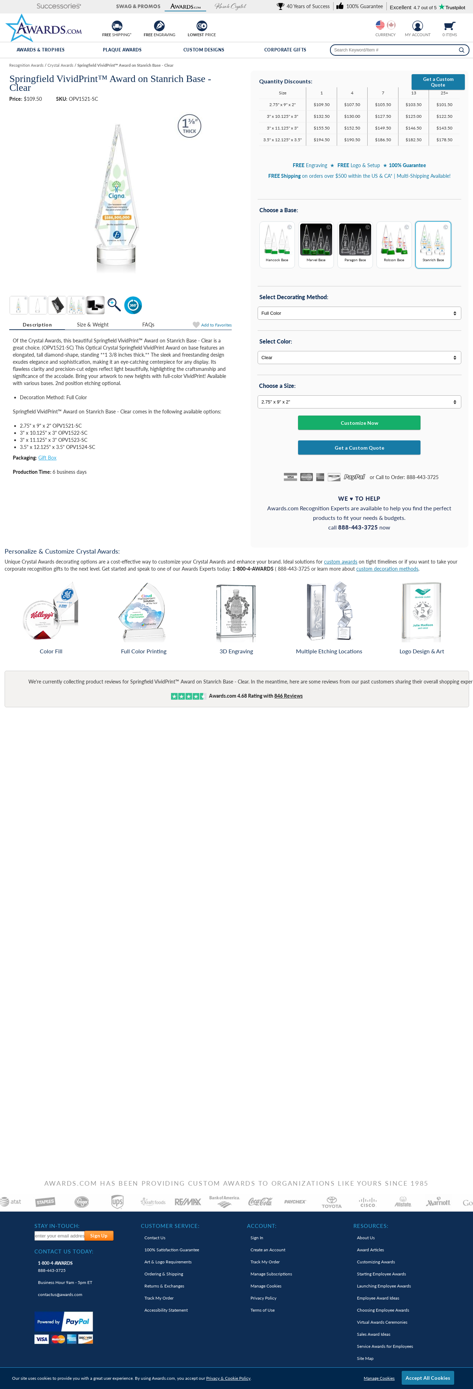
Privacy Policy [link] (263, 1298)
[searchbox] (399, 50)
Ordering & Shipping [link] (163, 1274)
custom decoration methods (387, 569)
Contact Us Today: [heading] (64, 1251)
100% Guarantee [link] (171, 1249)
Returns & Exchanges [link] (164, 1286)
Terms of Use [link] (263, 1310)
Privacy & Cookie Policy (228, 1378)
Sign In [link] (257, 1237)
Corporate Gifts (285, 50)
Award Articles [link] (370, 1249)
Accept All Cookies (428, 1378)
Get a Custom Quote (438, 82)
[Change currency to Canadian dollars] (391, 25)
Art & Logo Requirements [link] (168, 1261)
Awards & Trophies (41, 50)
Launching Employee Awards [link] (384, 1286)
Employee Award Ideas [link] (378, 1298)
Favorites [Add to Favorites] (216, 325)
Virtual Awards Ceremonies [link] (382, 1322)
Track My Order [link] (159, 1298)
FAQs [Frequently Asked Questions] (148, 325)
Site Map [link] (365, 1358)
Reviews (288, 696)
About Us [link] (366, 1237)
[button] (28, 6)
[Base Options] (359, 247)
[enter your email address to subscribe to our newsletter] (59, 1236)
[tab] (37, 325)
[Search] (461, 50)
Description (37, 325)
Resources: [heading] (371, 1226)
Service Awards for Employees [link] (385, 1346)
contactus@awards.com (60, 1294)
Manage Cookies (379, 1378)
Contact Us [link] (154, 1237)
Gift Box (47, 458)
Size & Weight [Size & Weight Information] (93, 325)
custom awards (340, 562)
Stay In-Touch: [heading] (57, 1226)
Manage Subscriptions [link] (271, 1274)
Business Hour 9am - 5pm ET (65, 1282)
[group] (386, 25)
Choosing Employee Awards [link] (383, 1310)
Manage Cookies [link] (266, 1286)
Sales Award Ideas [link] (373, 1334)
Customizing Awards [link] (376, 1261)
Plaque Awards (122, 50)
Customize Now (359, 423)
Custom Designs (203, 50)
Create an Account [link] (268, 1249)
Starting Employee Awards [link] (381, 1274)
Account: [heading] (262, 1226)
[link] (304, 6)
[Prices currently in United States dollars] (380, 25)
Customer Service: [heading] (170, 1226)
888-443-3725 (55, 1267)
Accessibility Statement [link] (166, 1310)
